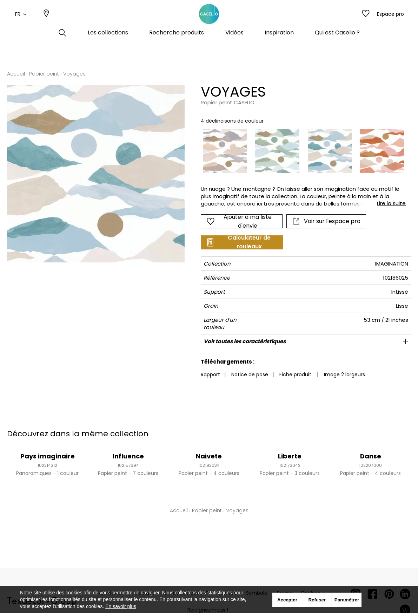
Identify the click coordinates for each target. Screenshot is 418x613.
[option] (225, 151)
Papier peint (44, 73)
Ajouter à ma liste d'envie (239, 221)
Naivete (209, 456)
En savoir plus (120, 606)
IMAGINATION (391, 263)
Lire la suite (391, 203)
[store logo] (209, 22)
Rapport (210, 374)
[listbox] (299, 151)
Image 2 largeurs (344, 374)
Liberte (289, 456)
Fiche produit (295, 374)
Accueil (16, 73)
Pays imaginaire (47, 456)
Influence (128, 456)
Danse (370, 456)
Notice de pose (249, 374)
